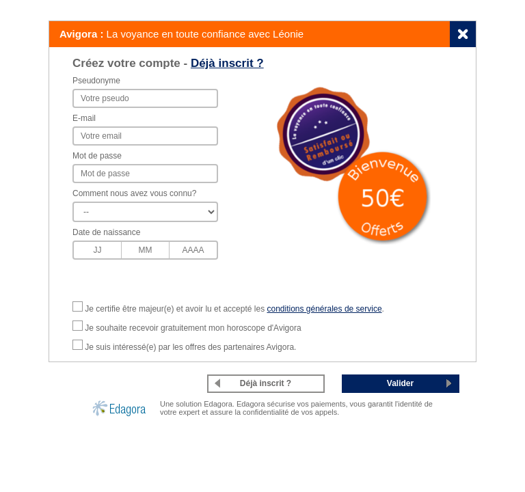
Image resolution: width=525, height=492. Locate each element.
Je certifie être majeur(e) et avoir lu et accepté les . (234, 309)
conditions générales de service (324, 309)
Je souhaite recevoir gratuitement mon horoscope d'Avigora (193, 328)
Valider (400, 383)
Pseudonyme (96, 80)
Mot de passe (97, 156)
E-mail (84, 118)
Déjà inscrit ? (227, 63)
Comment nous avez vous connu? (134, 193)
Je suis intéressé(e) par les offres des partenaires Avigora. (190, 347)
